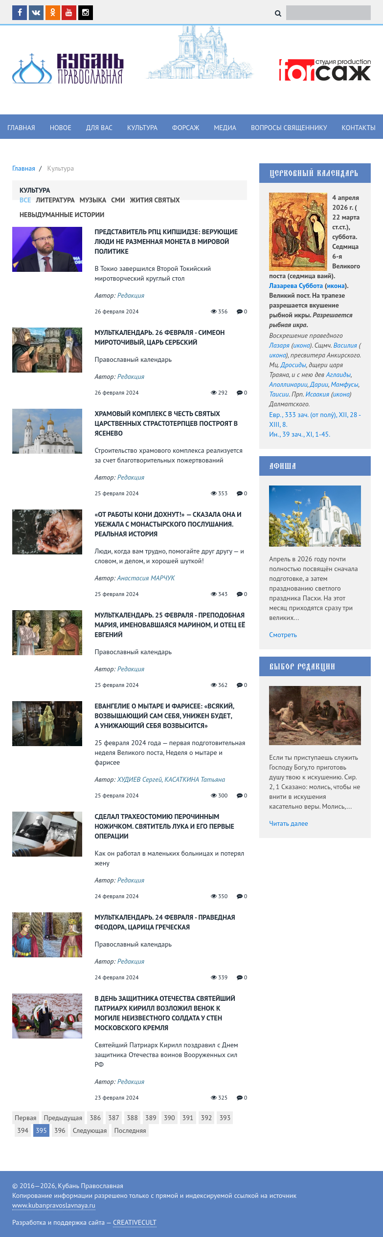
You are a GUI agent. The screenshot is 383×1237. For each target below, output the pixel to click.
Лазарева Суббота (296, 285)
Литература (55, 200)
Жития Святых (155, 200)
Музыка (93, 200)
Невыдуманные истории (62, 214)
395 (41, 1130)
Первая (26, 1117)
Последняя (130, 1130)
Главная (21, 127)
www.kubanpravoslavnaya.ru (53, 1205)
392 (206, 1117)
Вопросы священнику (289, 127)
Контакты (359, 127)
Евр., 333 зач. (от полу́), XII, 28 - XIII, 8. (314, 419)
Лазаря (279, 345)
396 (60, 1130)
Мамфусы (344, 384)
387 (113, 1117)
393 (224, 1117)
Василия (345, 345)
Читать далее (288, 823)
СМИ (118, 200)
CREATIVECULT (135, 1222)
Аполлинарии (288, 384)
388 (132, 1117)
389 (151, 1117)
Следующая (90, 1130)
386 (95, 1117)
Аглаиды (338, 374)
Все (25, 200)
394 (22, 1130)
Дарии (319, 384)
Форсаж (185, 127)
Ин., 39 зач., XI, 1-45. (299, 434)
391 (188, 1117)
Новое (60, 127)
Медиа (225, 127)
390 (169, 1117)
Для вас (99, 127)
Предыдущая (63, 1117)
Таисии (279, 394)
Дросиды (293, 364)
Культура (142, 127)
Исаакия (317, 394)
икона (335, 285)
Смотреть (283, 634)
